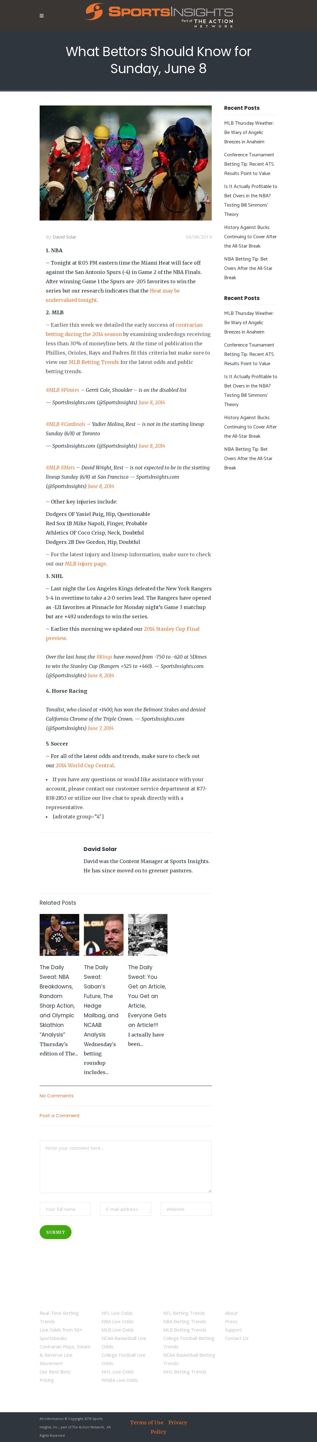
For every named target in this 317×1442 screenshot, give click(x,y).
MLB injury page (85, 564)
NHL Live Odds (118, 1371)
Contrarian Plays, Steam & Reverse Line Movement (65, 1354)
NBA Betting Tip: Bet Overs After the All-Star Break (248, 268)
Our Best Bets (55, 1371)
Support (233, 1330)
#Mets (68, 467)
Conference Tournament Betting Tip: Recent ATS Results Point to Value (249, 164)
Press (231, 1321)
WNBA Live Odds (120, 1380)
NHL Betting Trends (184, 1371)
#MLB (52, 390)
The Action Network (88, 1427)
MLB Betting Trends (94, 362)
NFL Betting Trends (184, 1313)
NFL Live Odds (117, 1313)
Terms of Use (146, 1422)
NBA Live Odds (118, 1321)
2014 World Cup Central (85, 765)
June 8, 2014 (152, 402)
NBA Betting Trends (184, 1321)
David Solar (64, 237)
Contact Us (237, 1338)
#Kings (104, 657)
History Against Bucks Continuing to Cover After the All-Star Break (250, 236)
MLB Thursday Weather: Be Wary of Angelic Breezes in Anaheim (249, 132)
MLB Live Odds (118, 1330)
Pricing (47, 1380)
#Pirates (70, 390)
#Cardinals (73, 424)
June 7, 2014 (101, 728)
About (231, 1313)
